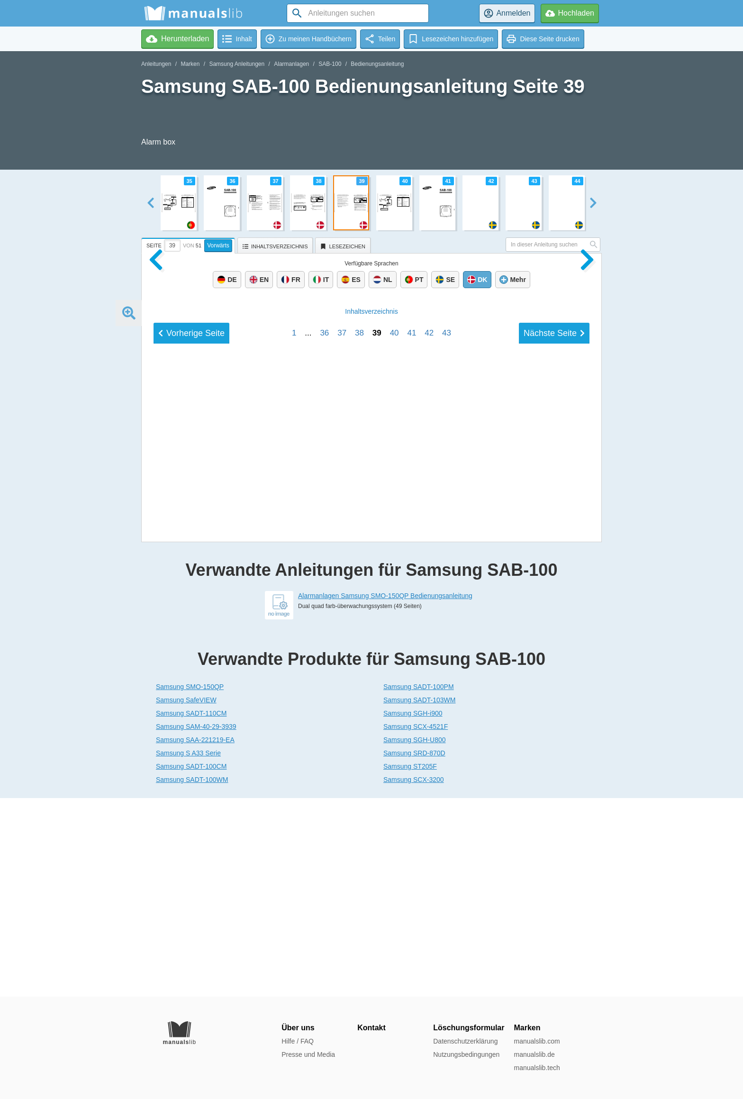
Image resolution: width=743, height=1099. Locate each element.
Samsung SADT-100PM (418, 885)
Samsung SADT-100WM (192, 978)
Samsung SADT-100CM (191, 965)
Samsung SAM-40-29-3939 (196, 925)
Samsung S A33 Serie (188, 951)
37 (341, 679)
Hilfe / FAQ (297, 1041)
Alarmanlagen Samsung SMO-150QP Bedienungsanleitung (385, 794)
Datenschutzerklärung (465, 1041)
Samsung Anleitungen (236, 64)
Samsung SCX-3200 (413, 978)
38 (359, 679)
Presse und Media (308, 1054)
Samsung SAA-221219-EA (195, 938)
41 (411, 679)
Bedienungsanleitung (377, 64)
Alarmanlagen (291, 64)
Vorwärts (218, 245)
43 (446, 679)
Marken (190, 64)
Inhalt (371, 658)
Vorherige (191, 679)
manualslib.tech (537, 1068)
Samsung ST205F (410, 965)
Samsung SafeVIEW (186, 898)
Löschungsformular (468, 1028)
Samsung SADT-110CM (191, 912)
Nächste (554, 679)
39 (376, 679)
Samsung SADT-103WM (419, 898)
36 (324, 679)
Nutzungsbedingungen (466, 1054)
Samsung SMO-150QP (190, 885)
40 (394, 679)
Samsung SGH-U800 (414, 938)
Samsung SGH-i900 (413, 912)
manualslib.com (537, 1041)
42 (429, 679)
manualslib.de (534, 1054)
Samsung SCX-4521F (415, 925)
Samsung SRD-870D (414, 951)
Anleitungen (156, 64)
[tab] (189, 244)
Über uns (297, 1028)
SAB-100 (329, 64)
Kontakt (371, 1028)
